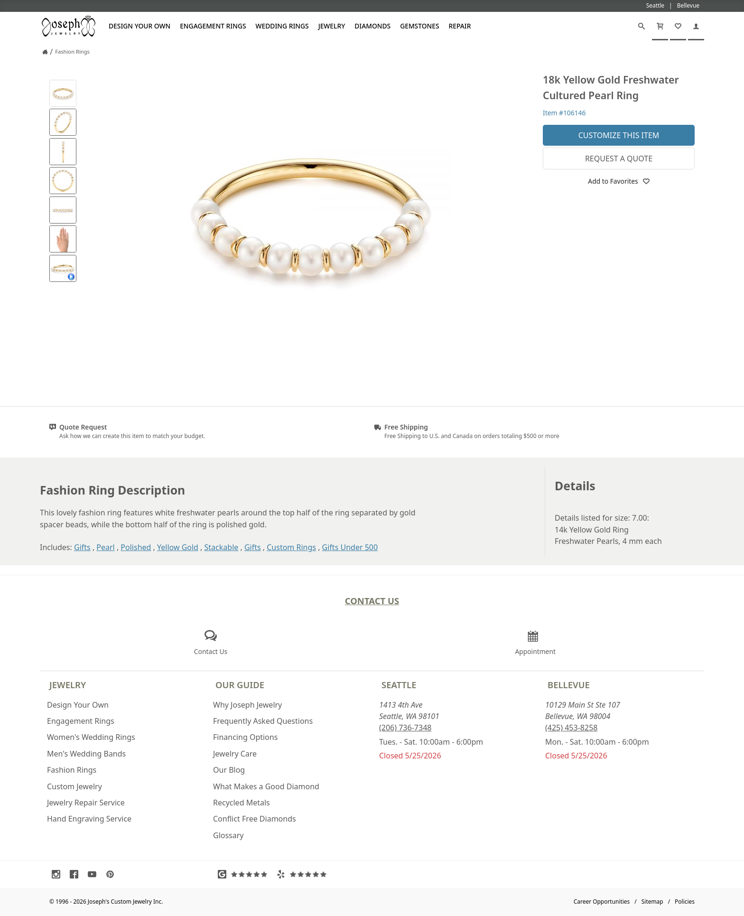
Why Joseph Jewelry (247, 705)
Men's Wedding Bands (86, 753)
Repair (460, 25)
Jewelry (331, 25)
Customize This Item (619, 135)
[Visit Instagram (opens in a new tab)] (58, 874)
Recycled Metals (241, 802)
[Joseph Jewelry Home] (45, 52)
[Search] (641, 26)
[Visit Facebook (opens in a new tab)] (76, 874)
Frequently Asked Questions (263, 721)
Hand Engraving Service (89, 818)
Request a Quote (618, 158)
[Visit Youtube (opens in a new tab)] (94, 874)
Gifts (82, 547)
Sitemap (652, 901)
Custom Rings (291, 547)
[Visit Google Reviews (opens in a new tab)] (245, 874)
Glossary (228, 835)
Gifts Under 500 (350, 547)
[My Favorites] (678, 26)
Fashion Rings (71, 770)
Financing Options (245, 737)
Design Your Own (139, 25)
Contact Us (372, 601)
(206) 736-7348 (405, 727)
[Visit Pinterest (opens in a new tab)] (112, 874)
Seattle (398, 685)
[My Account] (696, 26)
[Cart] (660, 26)
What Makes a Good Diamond (266, 786)
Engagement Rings (213, 25)
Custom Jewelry (74, 786)
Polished (136, 547)
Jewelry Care (235, 753)
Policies (685, 901)
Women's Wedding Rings (91, 737)
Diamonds (372, 25)
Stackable (222, 547)
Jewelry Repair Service (86, 802)
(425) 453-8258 (571, 727)
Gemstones (419, 25)
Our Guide (239, 685)
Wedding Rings (282, 25)
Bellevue (569, 685)
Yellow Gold (177, 547)
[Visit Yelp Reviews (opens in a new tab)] (304, 874)
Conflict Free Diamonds (254, 818)
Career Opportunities (602, 901)
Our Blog (229, 770)
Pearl (105, 547)
